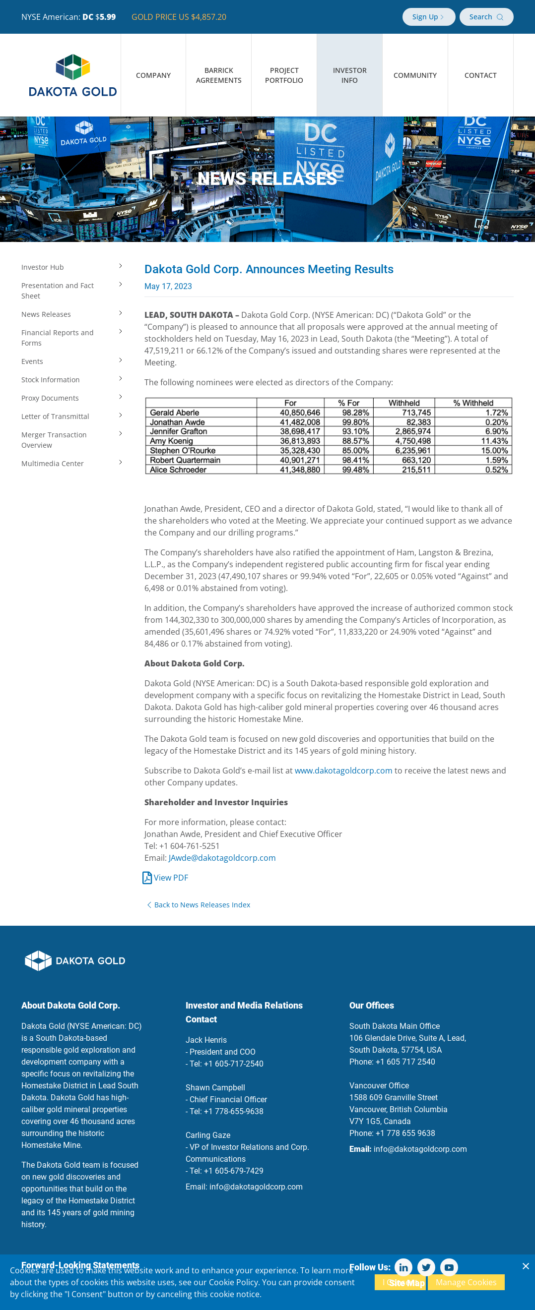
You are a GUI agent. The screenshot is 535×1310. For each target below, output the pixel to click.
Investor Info (350, 75)
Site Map (407, 1283)
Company (153, 75)
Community (415, 75)
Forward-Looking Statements (80, 1265)
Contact (481, 75)
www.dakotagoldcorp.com (344, 770)
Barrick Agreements (219, 75)
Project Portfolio (284, 75)
